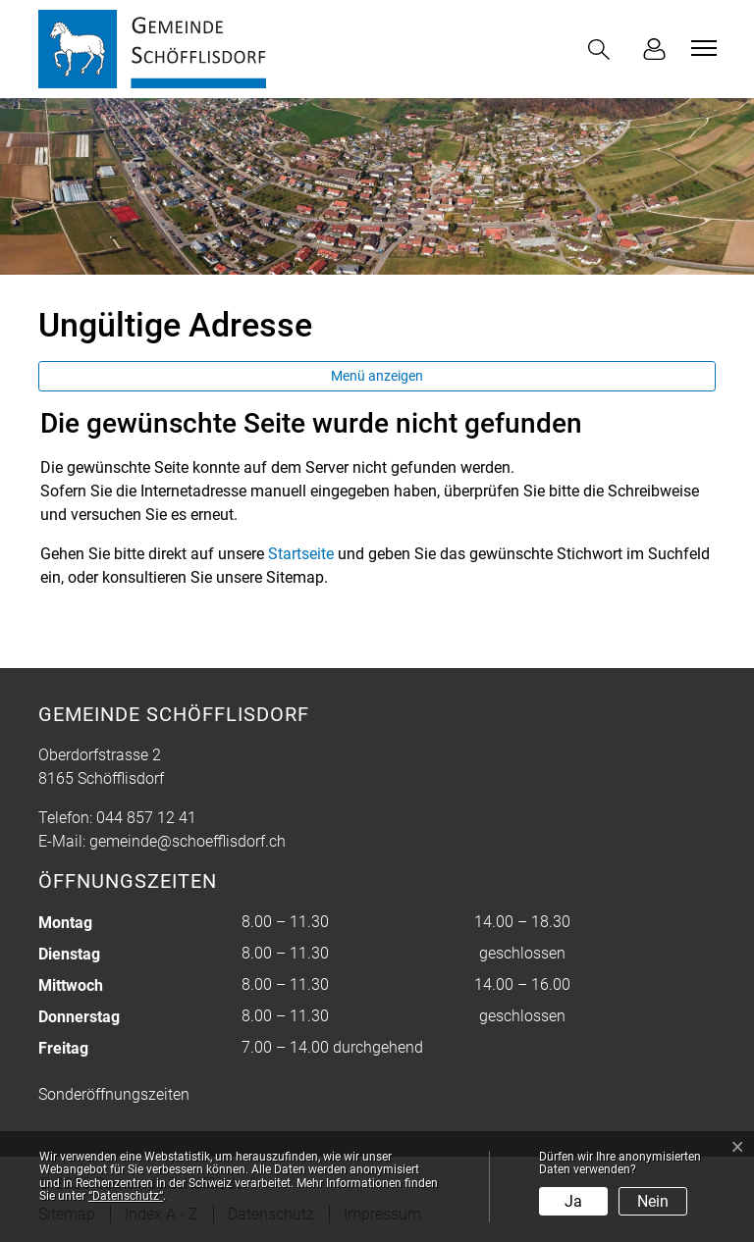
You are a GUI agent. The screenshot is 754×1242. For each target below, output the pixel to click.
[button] (602, 49)
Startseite (301, 553)
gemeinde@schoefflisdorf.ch (187, 841)
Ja (573, 1201)
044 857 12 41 (146, 817)
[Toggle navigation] (701, 48)
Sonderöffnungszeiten (113, 1094)
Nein (653, 1201)
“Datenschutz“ (125, 1196)
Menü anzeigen (377, 376)
